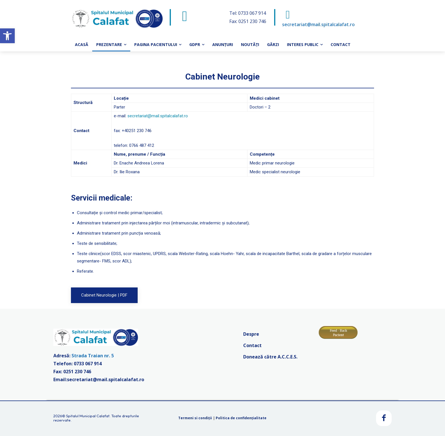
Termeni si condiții (195, 418)
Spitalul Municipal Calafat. (88, 416)
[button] (7, 35)
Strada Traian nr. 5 (93, 355)
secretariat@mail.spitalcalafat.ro (318, 24)
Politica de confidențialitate (241, 418)
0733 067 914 (88, 363)
